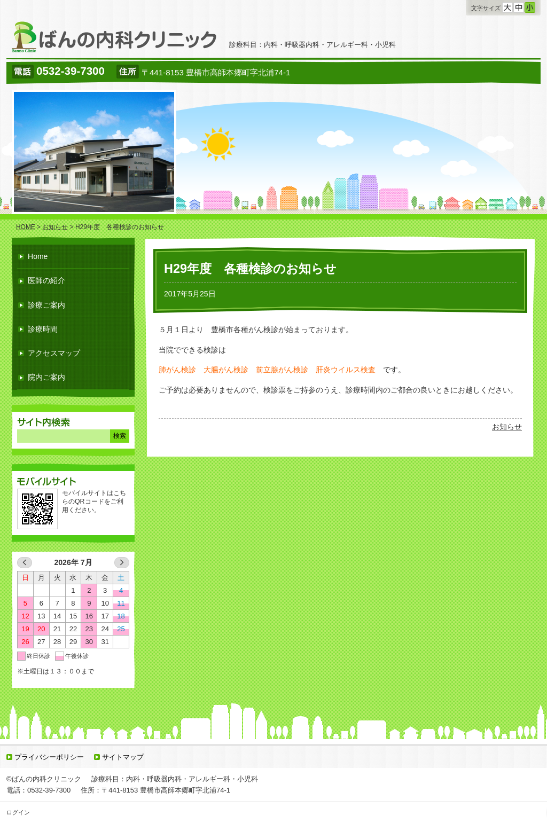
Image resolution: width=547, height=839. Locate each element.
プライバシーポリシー (49, 757)
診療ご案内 (46, 305)
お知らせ (507, 426)
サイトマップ (123, 757)
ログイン (18, 812)
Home (38, 256)
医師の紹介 (46, 280)
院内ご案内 (46, 377)
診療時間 (43, 329)
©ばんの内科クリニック (43, 779)
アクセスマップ (54, 353)
